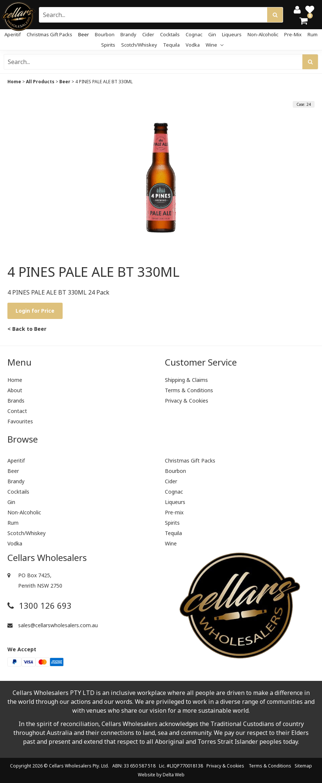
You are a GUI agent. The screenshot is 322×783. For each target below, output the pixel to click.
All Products (40, 81)
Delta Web (174, 775)
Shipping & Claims (186, 379)
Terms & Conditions (189, 390)
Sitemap (303, 766)
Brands (15, 400)
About (14, 390)
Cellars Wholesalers (70, 766)
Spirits (108, 44)
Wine (214, 44)
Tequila (171, 44)
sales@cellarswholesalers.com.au (52, 625)
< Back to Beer (26, 328)
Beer (83, 34)
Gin (212, 34)
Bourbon (104, 34)
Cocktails (170, 34)
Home (14, 81)
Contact (17, 410)
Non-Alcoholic (263, 34)
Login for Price (35, 310)
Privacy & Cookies (186, 400)
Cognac (194, 34)
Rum (313, 34)
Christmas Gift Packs (49, 34)
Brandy (128, 34)
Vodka (193, 44)
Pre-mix (293, 34)
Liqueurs (232, 34)
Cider (148, 34)
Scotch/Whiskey (139, 44)
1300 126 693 (39, 605)
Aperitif (12, 34)
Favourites (20, 421)
